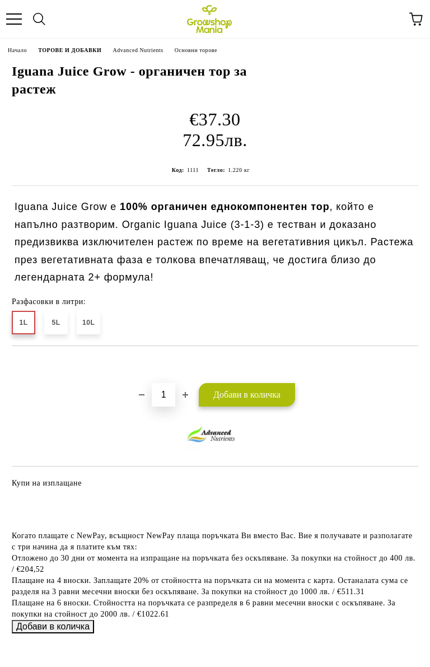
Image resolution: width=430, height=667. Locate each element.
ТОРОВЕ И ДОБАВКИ (69, 50)
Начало (17, 50)
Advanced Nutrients (138, 50)
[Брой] (163, 395)
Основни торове (196, 50)
